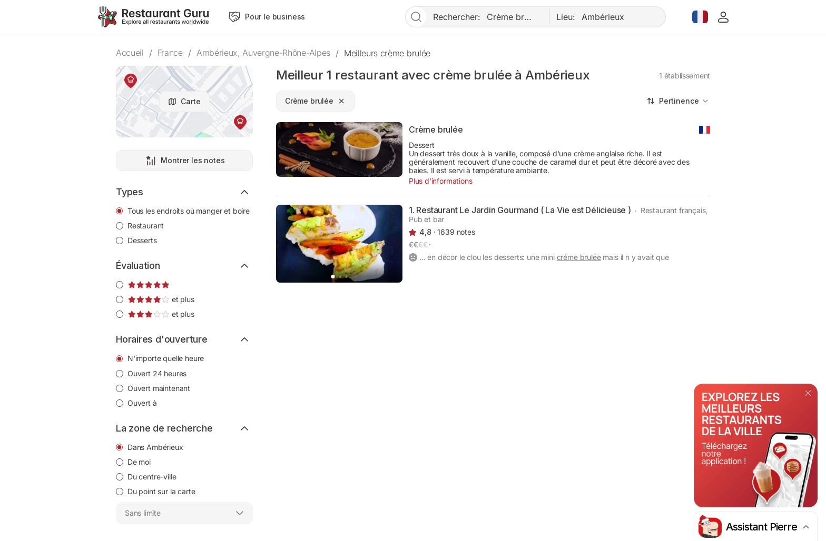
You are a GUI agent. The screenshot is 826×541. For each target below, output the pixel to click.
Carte (190, 101)
